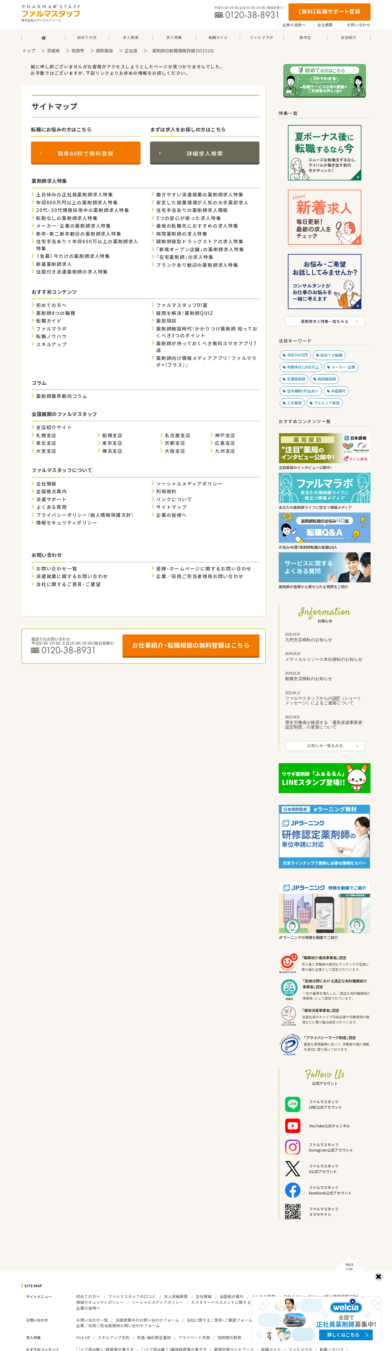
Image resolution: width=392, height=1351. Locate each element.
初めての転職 (331, 355)
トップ (28, 50)
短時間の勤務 (229, 1337)
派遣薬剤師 (296, 379)
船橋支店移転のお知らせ (324, 677)
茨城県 (53, 50)
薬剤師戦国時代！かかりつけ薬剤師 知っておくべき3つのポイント (207, 332)
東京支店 (112, 443)
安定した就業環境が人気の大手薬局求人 (202, 202)
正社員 (131, 50)
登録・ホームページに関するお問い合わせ (204, 568)
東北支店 (46, 443)
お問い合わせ (359, 25)
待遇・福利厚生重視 (154, 1337)
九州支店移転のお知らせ (324, 638)
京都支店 (175, 443)
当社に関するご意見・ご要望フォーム (219, 1320)
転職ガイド (49, 320)
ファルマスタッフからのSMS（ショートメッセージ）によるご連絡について (324, 699)
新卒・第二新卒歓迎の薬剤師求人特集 (79, 233)
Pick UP (83, 1337)
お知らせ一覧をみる (325, 746)
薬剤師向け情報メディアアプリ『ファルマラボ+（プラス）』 (206, 362)
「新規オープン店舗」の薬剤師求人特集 (200, 249)
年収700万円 (297, 355)
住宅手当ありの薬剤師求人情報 (192, 210)
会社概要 (325, 25)
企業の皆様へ (294, 25)
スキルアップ (51, 344)
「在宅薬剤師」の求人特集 (185, 257)
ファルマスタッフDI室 (182, 305)
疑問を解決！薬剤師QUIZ (184, 313)
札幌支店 (46, 435)
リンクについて (174, 499)
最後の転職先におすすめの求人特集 (197, 225)
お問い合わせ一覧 (56, 568)
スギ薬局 (294, 403)
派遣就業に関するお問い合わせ (72, 576)
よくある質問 (51, 507)
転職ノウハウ (51, 336)
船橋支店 (112, 435)
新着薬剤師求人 (54, 264)
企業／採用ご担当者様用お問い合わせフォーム (118, 1325)
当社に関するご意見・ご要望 (68, 584)
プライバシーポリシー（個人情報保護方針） (85, 515)
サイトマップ (171, 507)
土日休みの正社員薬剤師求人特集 (74, 194)
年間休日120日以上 (303, 367)
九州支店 (225, 451)
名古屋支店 (177, 435)
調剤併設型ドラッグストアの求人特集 (200, 241)
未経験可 (338, 391)
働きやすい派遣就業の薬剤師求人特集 (200, 194)
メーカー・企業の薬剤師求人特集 (73, 225)
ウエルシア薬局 (327, 403)
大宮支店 (46, 451)
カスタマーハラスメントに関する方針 (225, 1302)
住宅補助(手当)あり (303, 391)
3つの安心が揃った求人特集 (188, 218)
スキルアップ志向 (114, 1337)
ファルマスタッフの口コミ (132, 1296)
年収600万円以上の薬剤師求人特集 (77, 202)
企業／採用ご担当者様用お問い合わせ (200, 576)
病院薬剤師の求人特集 (182, 233)
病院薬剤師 (327, 379)
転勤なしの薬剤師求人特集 (67, 218)
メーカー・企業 (343, 367)
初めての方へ (51, 305)
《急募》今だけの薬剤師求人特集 (73, 256)
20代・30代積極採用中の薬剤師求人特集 (83, 210)
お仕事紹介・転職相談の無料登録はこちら (191, 645)
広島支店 (225, 443)
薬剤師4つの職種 (55, 313)
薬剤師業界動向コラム (62, 396)
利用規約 (166, 491)
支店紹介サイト (54, 427)
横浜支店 (112, 451)
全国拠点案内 (51, 491)
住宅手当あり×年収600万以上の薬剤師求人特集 (87, 245)
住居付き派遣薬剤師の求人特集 (72, 271)
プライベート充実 (194, 1337)
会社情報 (46, 483)
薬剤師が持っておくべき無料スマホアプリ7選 (206, 347)
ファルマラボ (51, 328)
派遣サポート (51, 499)
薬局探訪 (166, 320)
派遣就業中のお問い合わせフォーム (147, 1320)
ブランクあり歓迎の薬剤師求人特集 (197, 265)
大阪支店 (175, 451)
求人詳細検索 (176, 1296)
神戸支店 (225, 435)
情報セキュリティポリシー (67, 522)
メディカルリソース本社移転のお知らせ (324, 657)
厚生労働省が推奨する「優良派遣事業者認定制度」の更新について (324, 723)
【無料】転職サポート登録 (329, 11)
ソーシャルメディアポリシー (189, 483)
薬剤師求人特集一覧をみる (325, 321)
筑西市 (77, 50)
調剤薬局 (104, 50)
